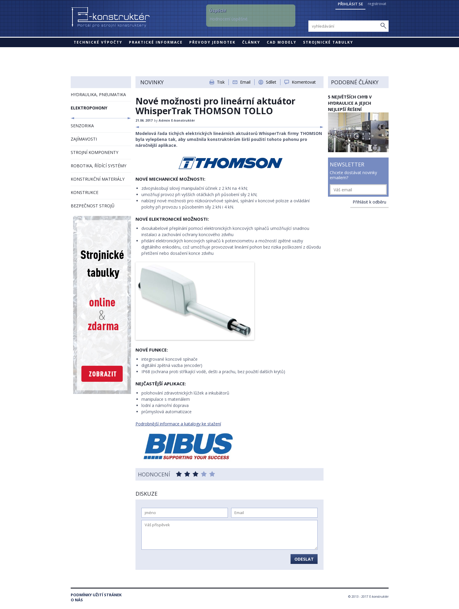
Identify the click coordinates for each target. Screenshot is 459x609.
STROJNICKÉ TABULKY (328, 42)
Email (245, 82)
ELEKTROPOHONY (89, 108)
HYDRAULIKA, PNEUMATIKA (98, 94)
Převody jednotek (212, 42)
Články (251, 42)
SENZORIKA (82, 125)
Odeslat (304, 559)
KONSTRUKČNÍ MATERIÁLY (97, 179)
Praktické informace (156, 42)
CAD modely (281, 42)
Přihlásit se (350, 4)
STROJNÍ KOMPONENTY (94, 152)
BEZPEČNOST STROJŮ (92, 206)
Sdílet (271, 82)
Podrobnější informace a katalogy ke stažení (178, 424)
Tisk (221, 82)
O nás (77, 600)
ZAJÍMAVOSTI (84, 139)
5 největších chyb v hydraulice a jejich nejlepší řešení (350, 103)
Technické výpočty (98, 42)
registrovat (377, 3)
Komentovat (304, 82)
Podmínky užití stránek (96, 595)
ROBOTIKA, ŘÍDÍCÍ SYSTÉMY (98, 165)
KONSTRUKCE (84, 192)
